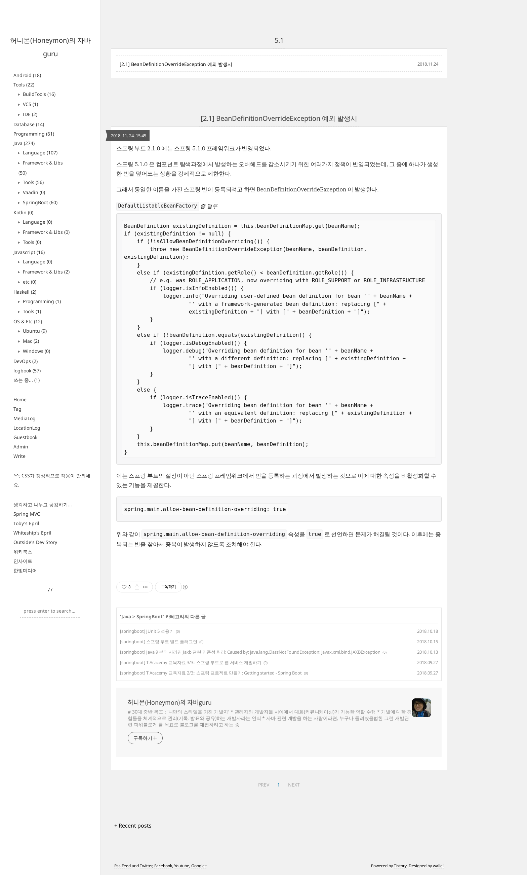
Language (39, 152)
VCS (30, 104)
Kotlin (23, 212)
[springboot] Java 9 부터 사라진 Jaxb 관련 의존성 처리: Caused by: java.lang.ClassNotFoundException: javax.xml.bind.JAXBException (250, 652)
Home (20, 399)
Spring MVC (26, 514)
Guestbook (25, 437)
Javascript (29, 252)
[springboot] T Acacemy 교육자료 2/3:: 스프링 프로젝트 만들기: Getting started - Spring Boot (211, 673)
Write (19, 456)
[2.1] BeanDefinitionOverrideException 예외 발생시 (176, 64)
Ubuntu (34, 331)
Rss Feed (122, 866)
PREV (263, 784)
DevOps (25, 361)
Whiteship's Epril (32, 533)
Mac (30, 341)
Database (28, 124)
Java (24, 143)
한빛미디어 (25, 570)
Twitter (146, 866)
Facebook (163, 866)
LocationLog (26, 428)
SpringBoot (39, 202)
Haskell (24, 292)
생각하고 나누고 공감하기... (42, 504)
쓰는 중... (26, 380)
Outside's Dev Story (35, 542)
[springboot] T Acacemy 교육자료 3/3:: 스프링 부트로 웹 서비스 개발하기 (190, 662)
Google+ (199, 866)
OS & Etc (27, 321)
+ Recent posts (133, 825)
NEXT (294, 784)
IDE (29, 114)
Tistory (400, 866)
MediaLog (24, 418)
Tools (23, 84)
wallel (438, 866)
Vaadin (33, 192)
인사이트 (22, 561)
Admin (20, 446)
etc (29, 282)
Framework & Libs (46, 232)
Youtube (181, 866)
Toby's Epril (26, 523)
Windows (36, 351)
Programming (33, 134)
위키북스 (22, 551)
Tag (17, 409)
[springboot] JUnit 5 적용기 (147, 631)
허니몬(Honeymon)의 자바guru (170, 702)
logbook (27, 370)
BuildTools (38, 94)
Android (27, 75)
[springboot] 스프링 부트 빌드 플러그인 (158, 642)
